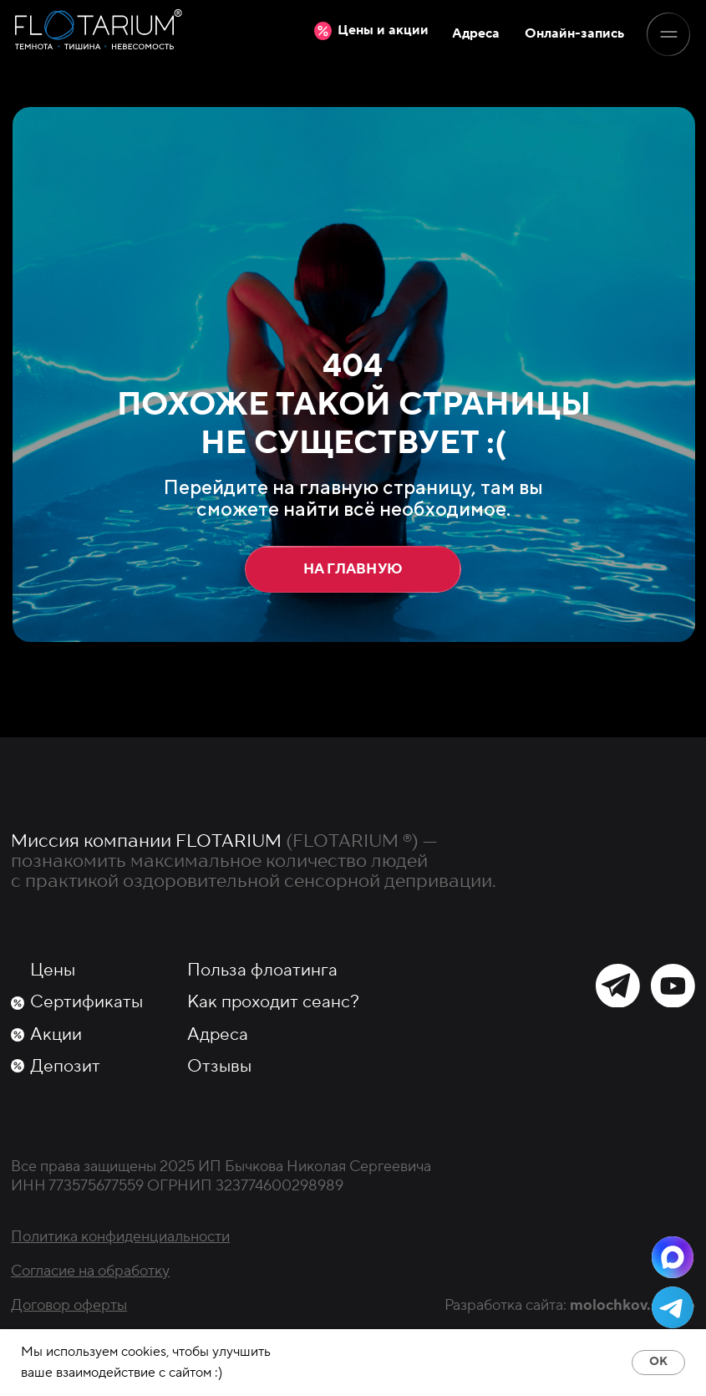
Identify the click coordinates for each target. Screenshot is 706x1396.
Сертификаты (86, 1002)
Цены (52, 970)
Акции (56, 1034)
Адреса (217, 1034)
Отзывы (219, 1066)
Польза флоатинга (262, 970)
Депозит (65, 1066)
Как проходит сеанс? (273, 1002)
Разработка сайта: (569, 1305)
